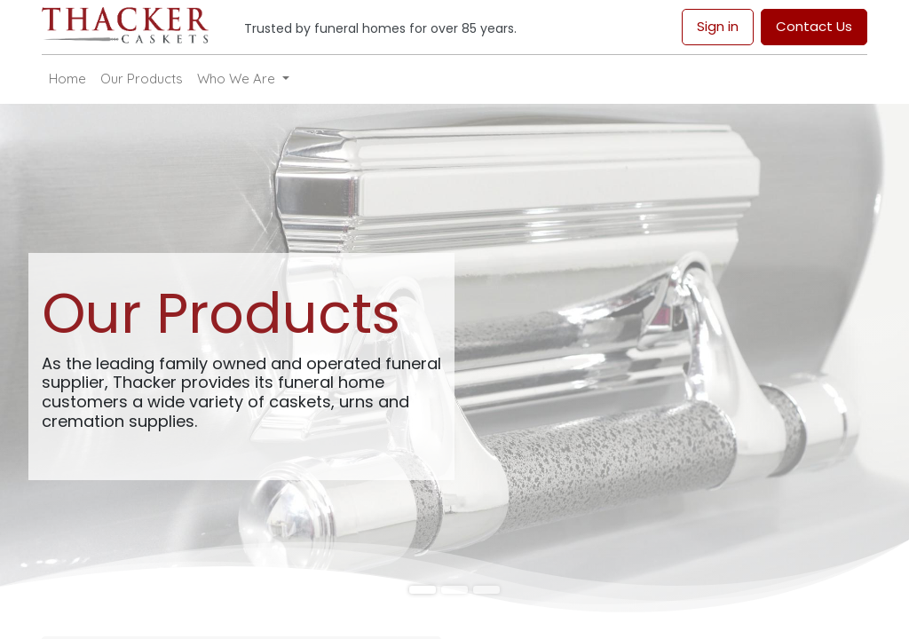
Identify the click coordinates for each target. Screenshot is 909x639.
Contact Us (814, 26)
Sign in (718, 26)
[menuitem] (67, 79)
